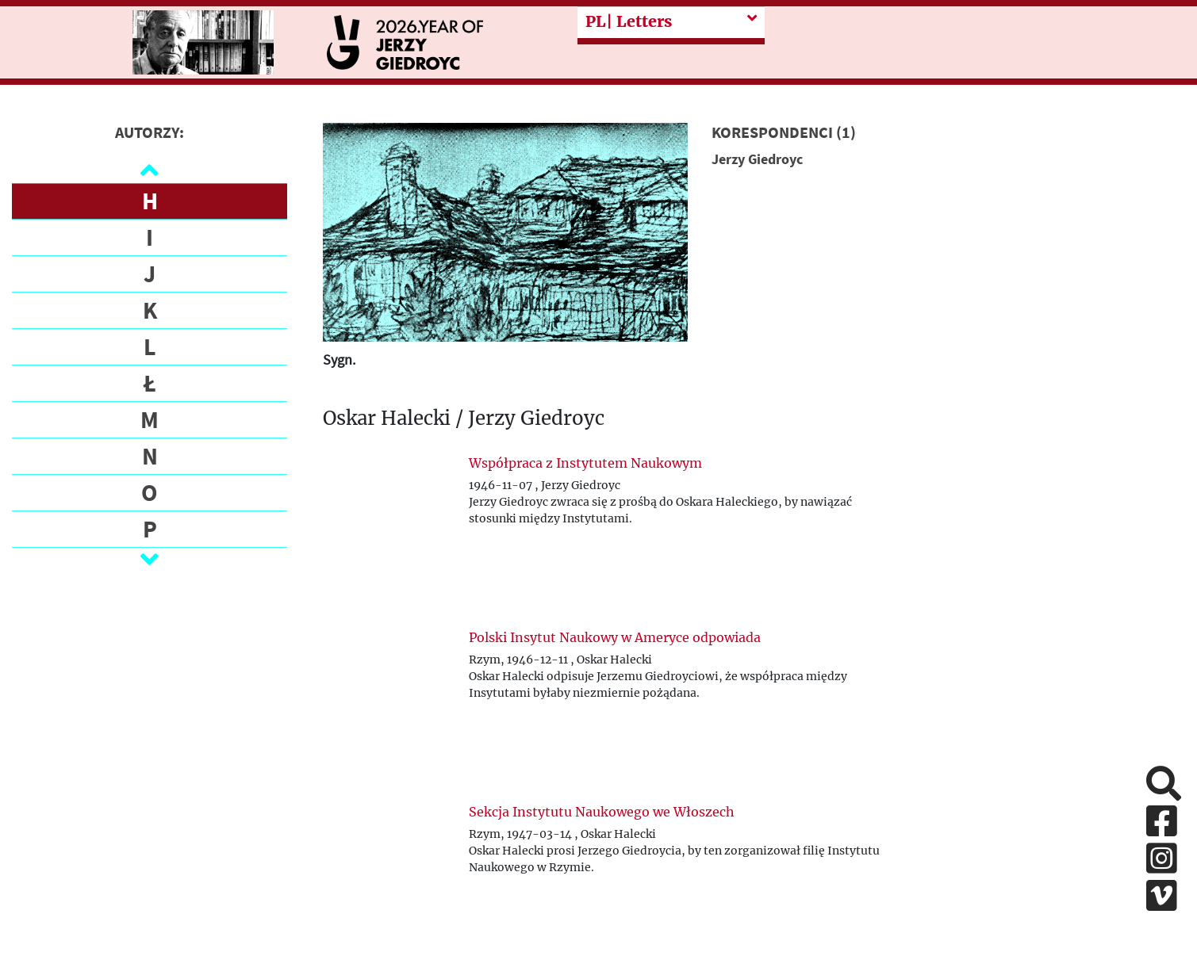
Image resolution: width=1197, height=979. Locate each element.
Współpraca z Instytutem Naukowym (585, 463)
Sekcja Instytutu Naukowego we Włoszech (602, 812)
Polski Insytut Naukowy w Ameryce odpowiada (615, 637)
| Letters (628, 21)
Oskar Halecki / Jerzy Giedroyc (463, 418)
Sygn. (339, 359)
